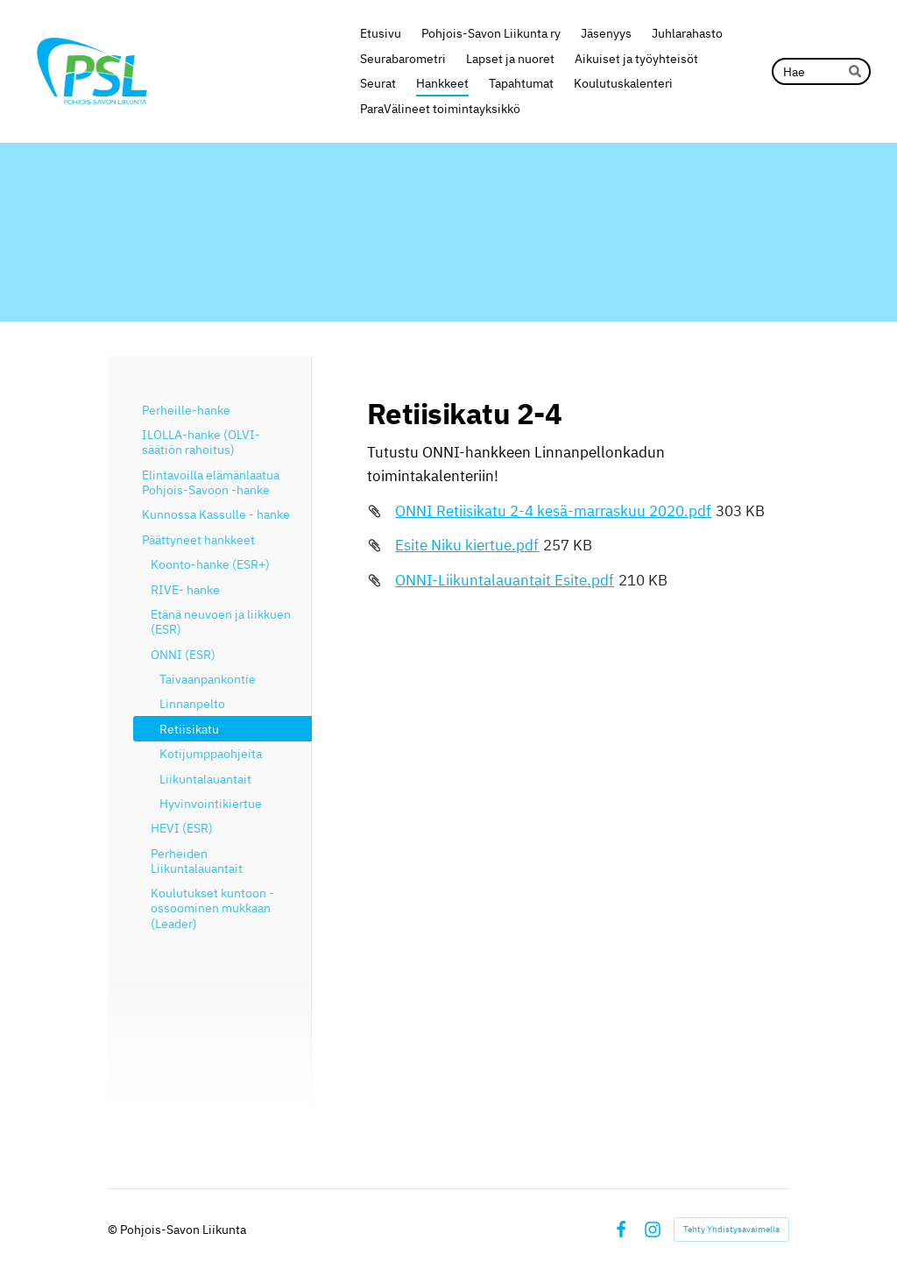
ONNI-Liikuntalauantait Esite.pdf (504, 580)
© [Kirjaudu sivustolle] (114, 1229)
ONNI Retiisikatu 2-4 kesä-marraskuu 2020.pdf (553, 511)
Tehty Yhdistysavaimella (731, 1229)
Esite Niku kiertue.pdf (467, 545)
